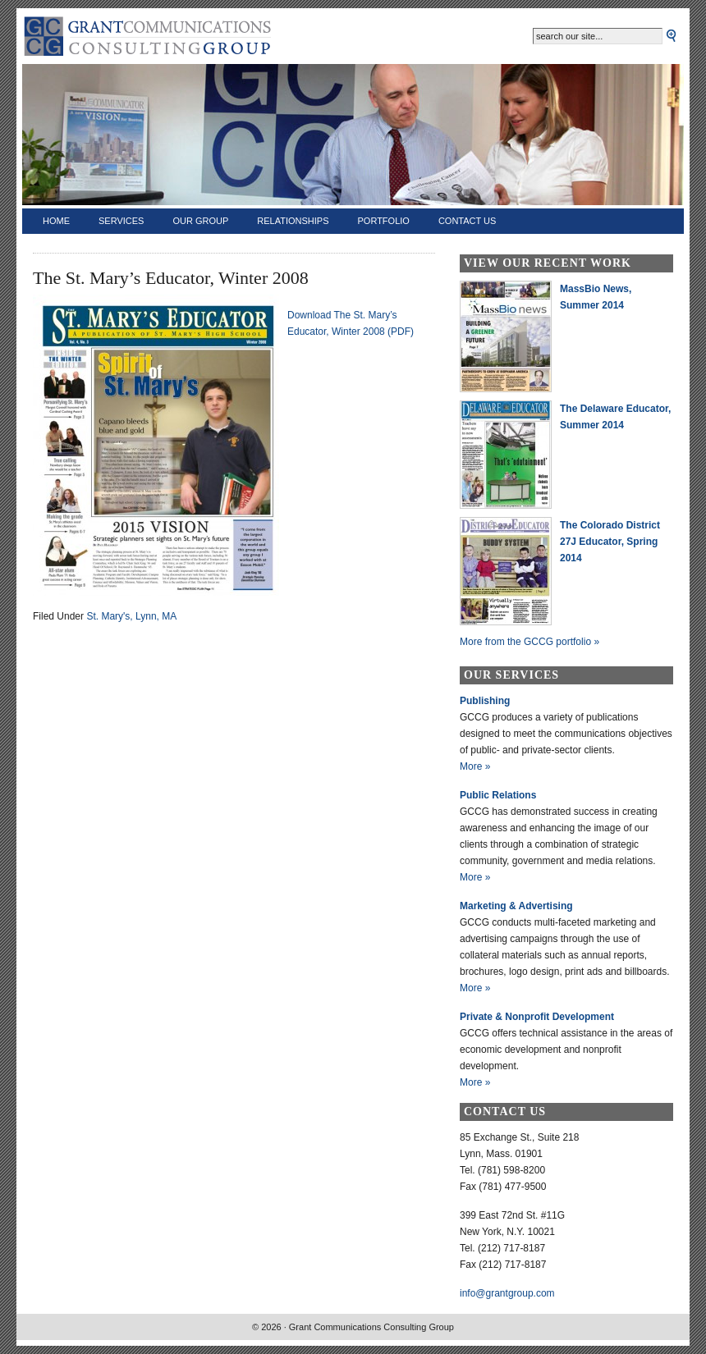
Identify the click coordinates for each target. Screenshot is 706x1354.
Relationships (292, 221)
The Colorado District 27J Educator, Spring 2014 (610, 541)
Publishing (485, 701)
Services (121, 221)
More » (475, 766)
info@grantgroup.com (507, 1293)
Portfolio (384, 221)
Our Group (200, 221)
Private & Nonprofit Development (537, 1016)
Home (56, 221)
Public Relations (498, 795)
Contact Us (467, 221)
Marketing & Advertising (516, 906)
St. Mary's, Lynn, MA (131, 616)
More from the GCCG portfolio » (529, 641)
